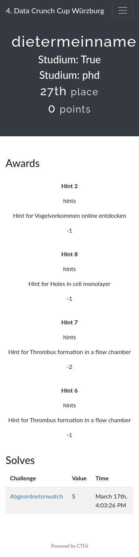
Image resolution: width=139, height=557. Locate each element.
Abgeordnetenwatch (36, 496)
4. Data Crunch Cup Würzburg (55, 10)
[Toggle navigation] (122, 10)
